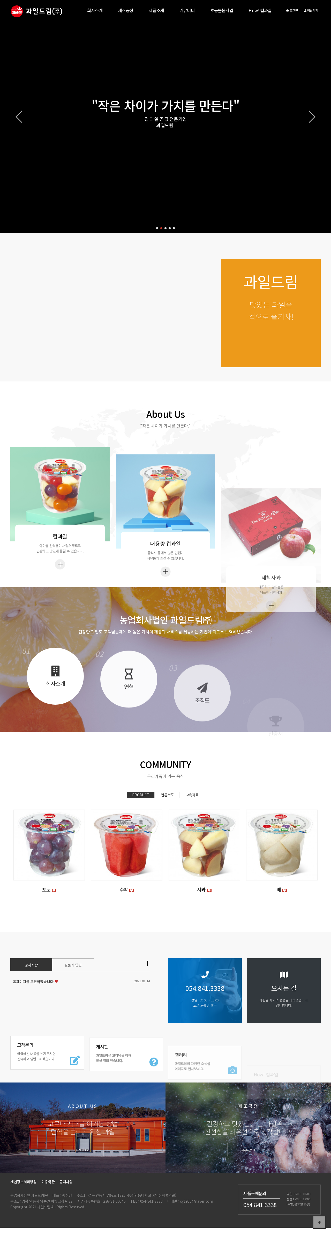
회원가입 (311, 10)
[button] (157, 228)
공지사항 (31, 965)
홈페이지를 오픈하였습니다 (33, 982)
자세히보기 (83, 1150)
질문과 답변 (73, 965)
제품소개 (156, 10)
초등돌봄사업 (221, 10)
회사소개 (94, 10)
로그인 (292, 10)
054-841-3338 (260, 1205)
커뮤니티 (187, 10)
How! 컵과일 (260, 10)
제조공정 (125, 10)
